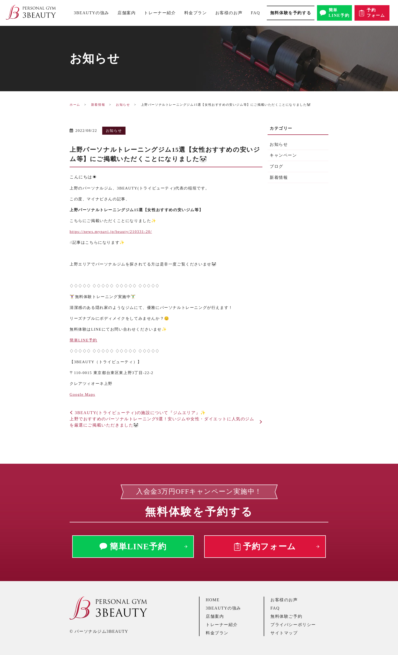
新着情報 (98, 104)
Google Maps (82, 394)
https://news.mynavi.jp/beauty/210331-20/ (111, 232)
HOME (213, 600)
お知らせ (123, 104)
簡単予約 (83, 340)
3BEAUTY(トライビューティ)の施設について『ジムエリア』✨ (140, 412)
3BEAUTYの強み (91, 13)
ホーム (75, 104)
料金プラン (195, 13)
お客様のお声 (229, 13)
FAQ (255, 13)
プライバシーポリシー (293, 624)
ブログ (276, 166)
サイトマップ (284, 633)
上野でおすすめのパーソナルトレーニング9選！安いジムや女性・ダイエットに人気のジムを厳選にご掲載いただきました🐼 (162, 422)
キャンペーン (283, 155)
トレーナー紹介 (160, 13)
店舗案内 (126, 13)
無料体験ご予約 (286, 616)
